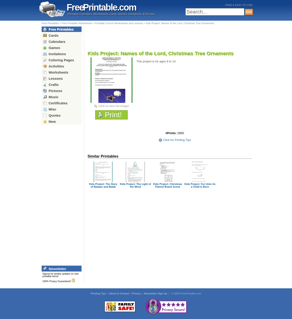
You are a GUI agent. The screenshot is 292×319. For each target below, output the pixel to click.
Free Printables (50, 23)
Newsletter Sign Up (156, 293)
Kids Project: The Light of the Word (135, 185)
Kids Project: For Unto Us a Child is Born (199, 185)
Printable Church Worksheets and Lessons (119, 23)
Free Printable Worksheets (77, 23)
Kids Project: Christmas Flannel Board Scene (167, 185)
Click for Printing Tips (177, 140)
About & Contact (119, 293)
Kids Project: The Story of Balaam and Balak (103, 185)
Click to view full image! (113, 106)
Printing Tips (99, 293)
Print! (113, 115)
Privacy (137, 293)
